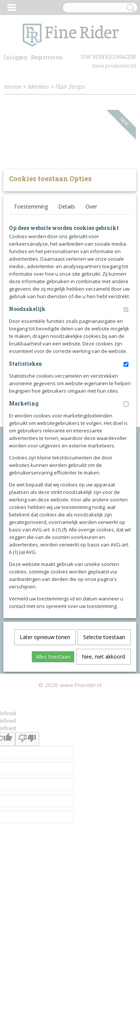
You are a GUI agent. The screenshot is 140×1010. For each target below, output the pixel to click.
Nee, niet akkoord (103, 766)
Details (66, 316)
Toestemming (31, 316)
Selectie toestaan (104, 747)
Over (91, 316)
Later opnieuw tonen (45, 747)
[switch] (126, 419)
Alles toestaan (53, 766)
